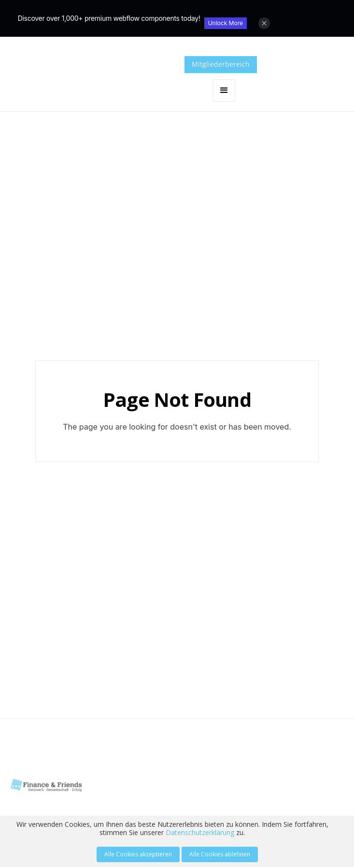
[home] (126, 79)
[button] (224, 90)
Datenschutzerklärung (200, 832)
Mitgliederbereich (221, 64)
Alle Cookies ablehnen (219, 854)
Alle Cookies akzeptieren (138, 854)
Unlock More (225, 23)
